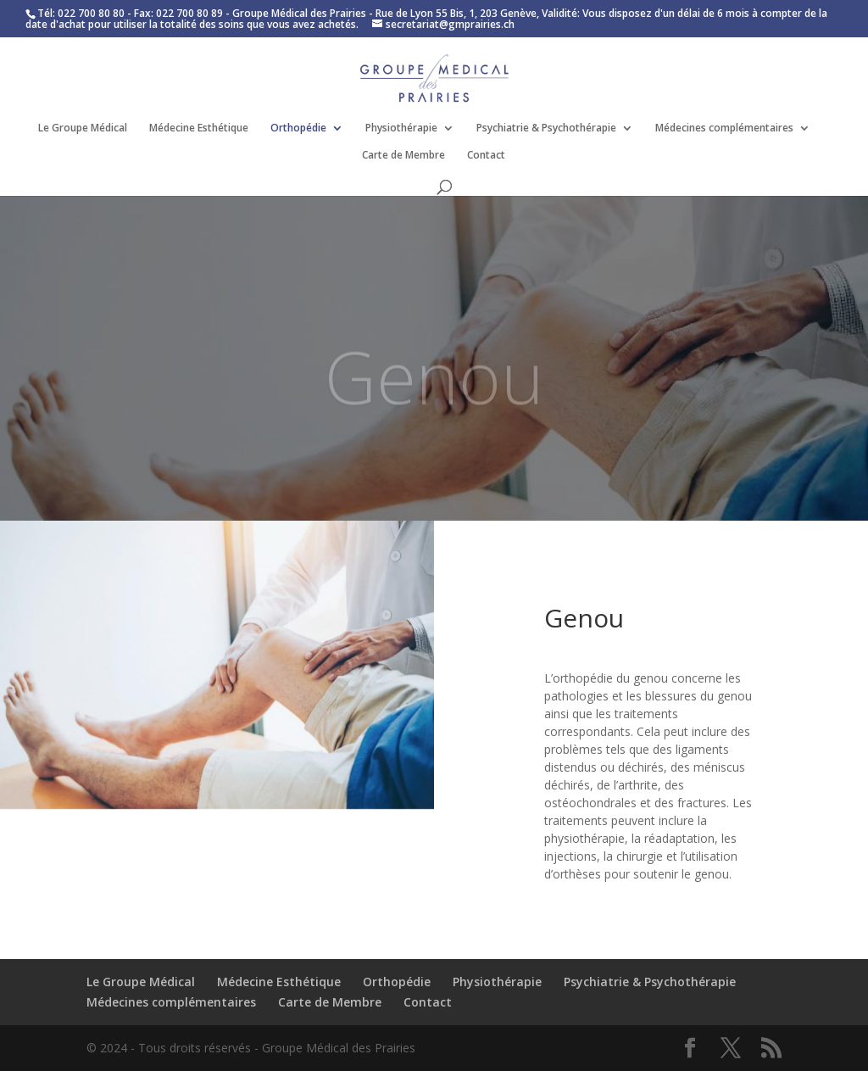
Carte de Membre (403, 155)
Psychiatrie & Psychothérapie (546, 128)
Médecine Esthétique (198, 128)
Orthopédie (298, 128)
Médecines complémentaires (724, 128)
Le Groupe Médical (82, 128)
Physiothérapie (401, 128)
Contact (486, 155)
